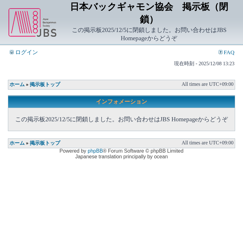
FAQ (226, 52)
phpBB (95, 151)
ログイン (24, 52)
